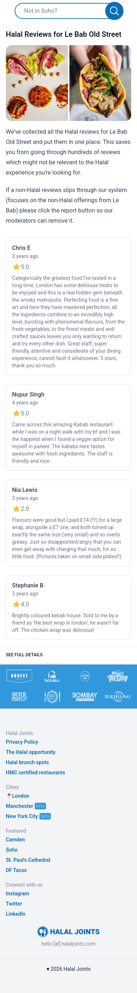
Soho (12, 850)
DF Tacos (16, 870)
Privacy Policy (22, 742)
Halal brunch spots (27, 762)
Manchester (19, 806)
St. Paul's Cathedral (28, 860)
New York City (22, 816)
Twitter (14, 904)
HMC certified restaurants (35, 772)
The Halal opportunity (31, 752)
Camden (15, 840)
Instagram (17, 893)
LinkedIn (16, 914)
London (20, 796)
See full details (24, 654)
